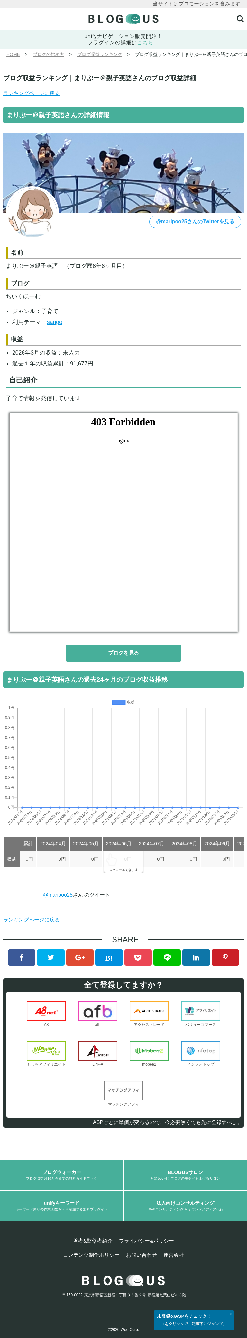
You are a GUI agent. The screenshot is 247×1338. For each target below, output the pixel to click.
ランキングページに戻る (31, 93)
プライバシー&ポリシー (146, 1241)
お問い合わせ (141, 1255)
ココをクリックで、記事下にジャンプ (190, 1324)
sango (54, 322)
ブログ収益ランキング (99, 54)
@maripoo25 (58, 895)
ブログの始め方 (48, 54)
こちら (145, 42)
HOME (13, 54)
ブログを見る (123, 653)
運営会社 (173, 1255)
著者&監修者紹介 (93, 1241)
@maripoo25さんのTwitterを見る (195, 221)
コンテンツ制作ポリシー (91, 1255)
